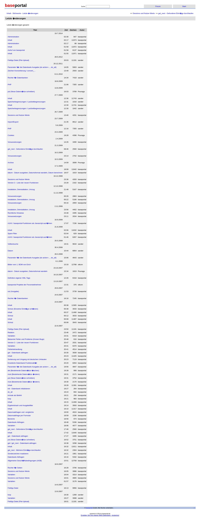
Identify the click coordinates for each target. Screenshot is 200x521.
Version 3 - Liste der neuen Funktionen (23, 183)
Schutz (10, 316)
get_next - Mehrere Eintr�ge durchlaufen (24, 450)
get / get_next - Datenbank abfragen (22, 443)
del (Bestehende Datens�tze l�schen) (23, 370)
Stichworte (17, 13)
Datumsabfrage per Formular (19, 415)
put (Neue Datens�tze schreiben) (21, 92)
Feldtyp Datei (13, 488)
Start (184, 6)
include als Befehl (15, 395)
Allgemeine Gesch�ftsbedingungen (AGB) (25, 461)
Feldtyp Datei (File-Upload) (18, 60)
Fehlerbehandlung (15, 349)
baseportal (89, 508)
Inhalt (9, 13)
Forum (158, 6)
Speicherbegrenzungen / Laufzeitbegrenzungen (26, 102)
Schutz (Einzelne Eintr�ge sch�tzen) (23, 309)
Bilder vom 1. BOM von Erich (19, 265)
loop (9, 399)
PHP (9, 85)
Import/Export (13, 122)
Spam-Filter (12, 233)
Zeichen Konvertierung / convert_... (22, 71)
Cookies (11, 135)
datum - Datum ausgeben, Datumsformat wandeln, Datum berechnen (35, 173)
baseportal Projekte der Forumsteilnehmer (24, 285)
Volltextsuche (13, 244)
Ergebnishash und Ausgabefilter (20, 405)
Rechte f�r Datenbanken (18, 78)
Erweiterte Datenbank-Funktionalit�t (22, 363)
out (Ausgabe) (13, 291)
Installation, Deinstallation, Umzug (21, 189)
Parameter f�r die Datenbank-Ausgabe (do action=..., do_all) (32, 67)
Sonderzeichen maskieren (18, 454)
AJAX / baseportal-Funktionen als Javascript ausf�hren (30, 223)
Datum (10, 251)
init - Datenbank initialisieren (19, 389)
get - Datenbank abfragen (18, 353)
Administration (13, 37)
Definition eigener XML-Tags (19, 278)
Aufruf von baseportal (16, 50)
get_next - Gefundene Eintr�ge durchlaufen (175, 13)
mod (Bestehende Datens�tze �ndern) (24, 374)
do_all (10, 392)
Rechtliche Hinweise (16, 213)
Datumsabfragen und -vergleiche (21, 412)
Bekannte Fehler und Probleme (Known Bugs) (26, 339)
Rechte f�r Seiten (15, 468)
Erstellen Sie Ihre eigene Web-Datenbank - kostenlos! (100, 515)
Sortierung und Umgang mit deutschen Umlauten (27, 359)
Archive (11, 163)
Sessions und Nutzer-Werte (144, 13)
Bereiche (11, 419)
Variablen (11, 336)
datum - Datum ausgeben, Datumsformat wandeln (27, 271)
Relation (11, 332)
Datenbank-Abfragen (16, 422)
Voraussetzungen (15, 142)
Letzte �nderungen (30, 13)
